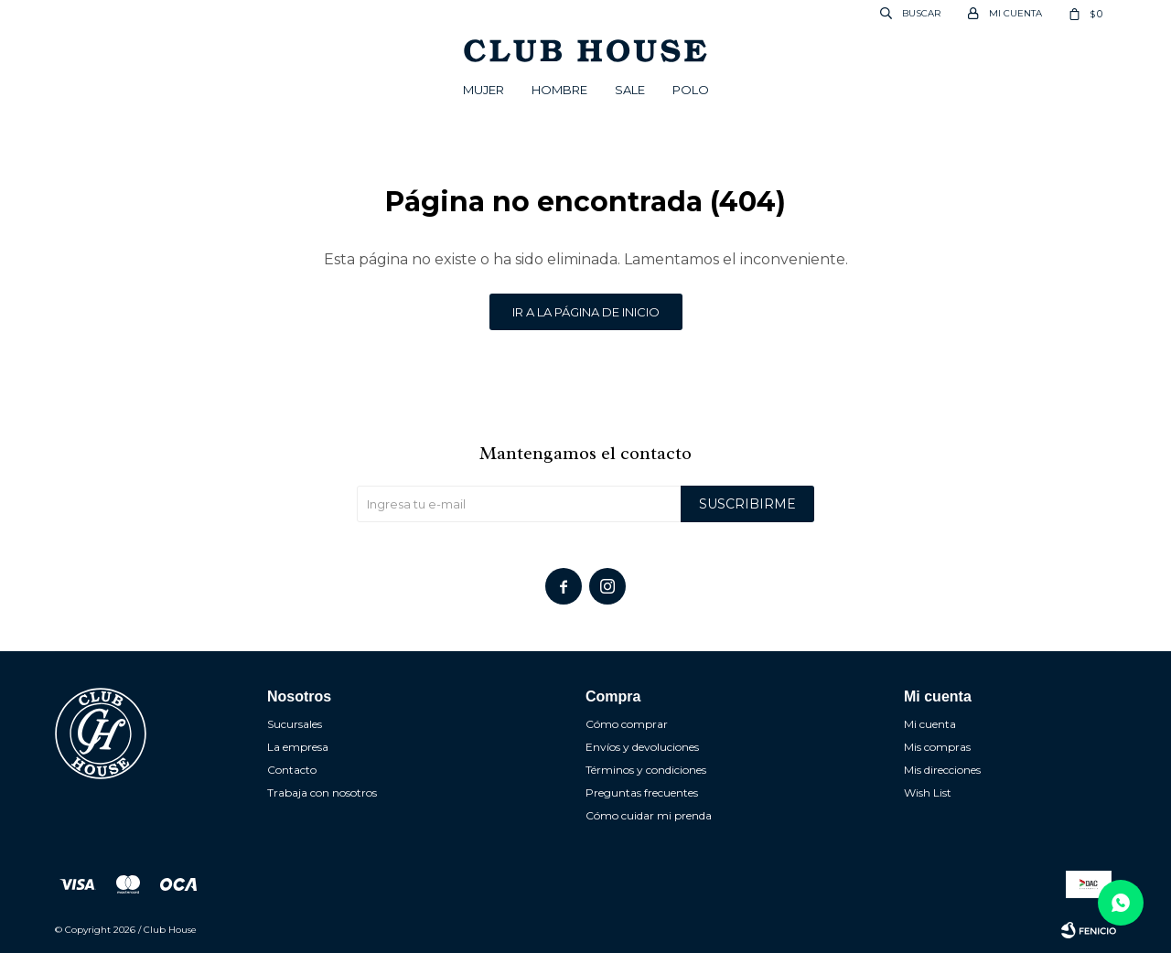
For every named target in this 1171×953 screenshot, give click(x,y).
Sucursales (294, 724)
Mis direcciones (942, 769)
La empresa (297, 747)
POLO (690, 89)
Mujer (483, 89)
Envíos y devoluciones (642, 747)
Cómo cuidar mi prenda (649, 815)
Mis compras (937, 747)
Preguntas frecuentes (642, 792)
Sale (630, 89)
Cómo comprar (627, 724)
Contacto (292, 769)
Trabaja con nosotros (322, 792)
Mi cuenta (930, 724)
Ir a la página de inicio (586, 312)
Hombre (559, 89)
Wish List (927, 792)
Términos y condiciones (646, 769)
